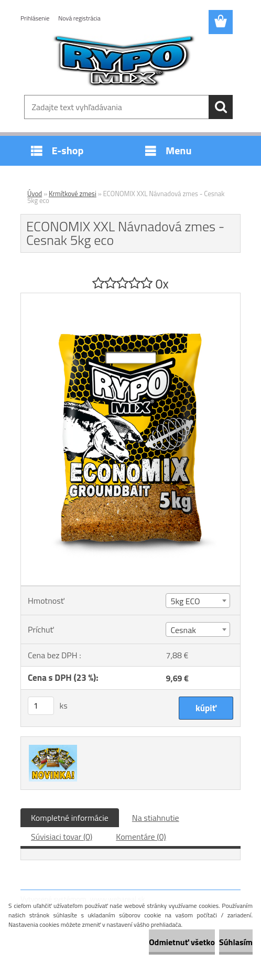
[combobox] (198, 600)
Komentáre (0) (141, 836)
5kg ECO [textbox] (185, 601)
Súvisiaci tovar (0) (61, 836)
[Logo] (124, 61)
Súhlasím (236, 942)
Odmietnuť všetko (182, 942)
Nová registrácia (79, 18)
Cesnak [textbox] (182, 630)
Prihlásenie (34, 18)
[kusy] (41, 706)
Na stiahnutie (155, 817)
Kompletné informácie (69, 817)
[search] (221, 107)
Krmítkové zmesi (72, 193)
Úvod (34, 193)
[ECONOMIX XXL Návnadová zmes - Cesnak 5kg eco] (130, 297)
